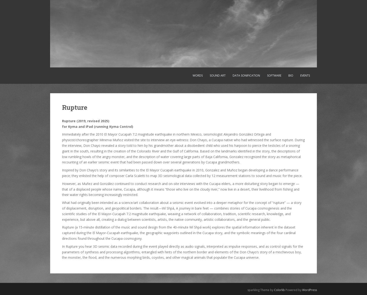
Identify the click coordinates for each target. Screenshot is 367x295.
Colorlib (279, 290)
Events (305, 75)
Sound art (218, 75)
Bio (290, 75)
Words (198, 75)
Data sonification (246, 75)
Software (274, 75)
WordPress (309, 290)
